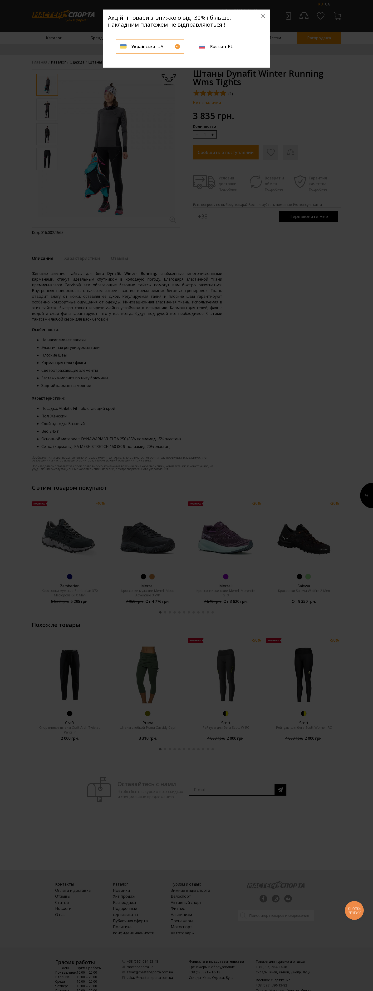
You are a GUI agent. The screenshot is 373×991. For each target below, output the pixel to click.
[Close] (263, 16)
